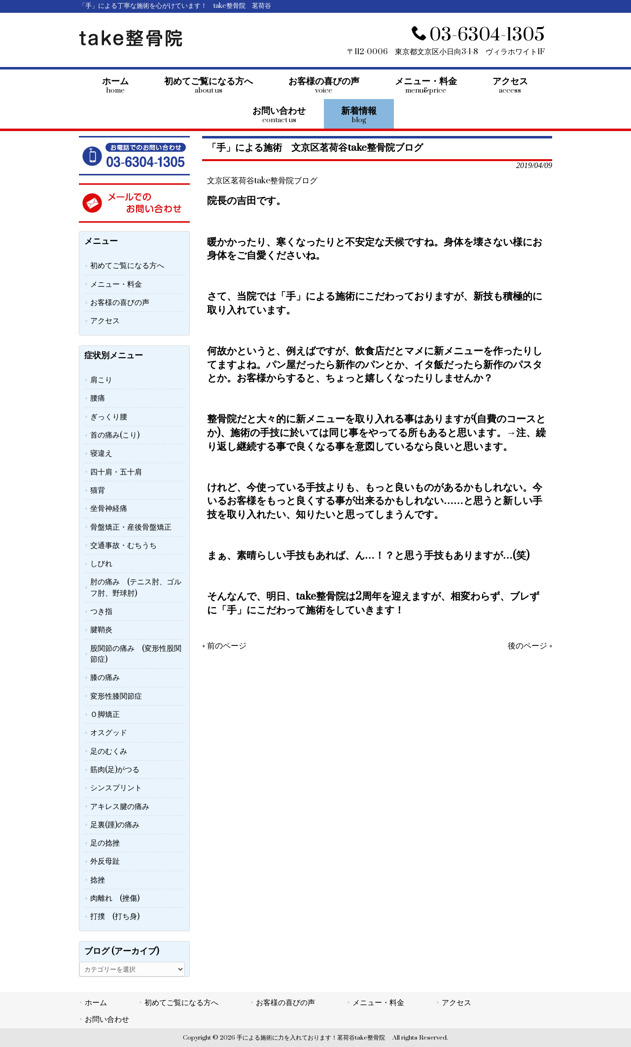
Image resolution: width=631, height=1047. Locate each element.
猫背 (97, 490)
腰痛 (97, 398)
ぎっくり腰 (108, 417)
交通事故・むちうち (123, 545)
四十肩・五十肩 (116, 472)
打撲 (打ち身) (115, 916)
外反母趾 (105, 861)
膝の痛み (105, 677)
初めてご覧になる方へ (127, 265)
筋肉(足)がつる (115, 770)
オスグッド (108, 733)
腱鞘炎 (101, 630)
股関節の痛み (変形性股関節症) (135, 653)
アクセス (105, 321)
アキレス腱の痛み (119, 806)
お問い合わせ (107, 1019)
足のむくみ (108, 751)
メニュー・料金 (116, 284)
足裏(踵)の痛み (115, 825)
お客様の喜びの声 (119, 302)
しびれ (101, 564)
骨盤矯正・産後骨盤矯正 (131, 527)
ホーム (96, 1003)
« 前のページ (224, 646)
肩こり (101, 380)
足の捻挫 (105, 843)
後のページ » (530, 646)
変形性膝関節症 (116, 696)
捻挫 (97, 880)
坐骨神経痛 (108, 508)
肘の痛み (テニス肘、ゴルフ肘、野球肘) (135, 587)
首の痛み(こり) (115, 435)
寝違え (101, 453)
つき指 (101, 611)
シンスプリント (116, 788)
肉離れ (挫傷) (115, 898)
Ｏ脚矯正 (105, 714)
